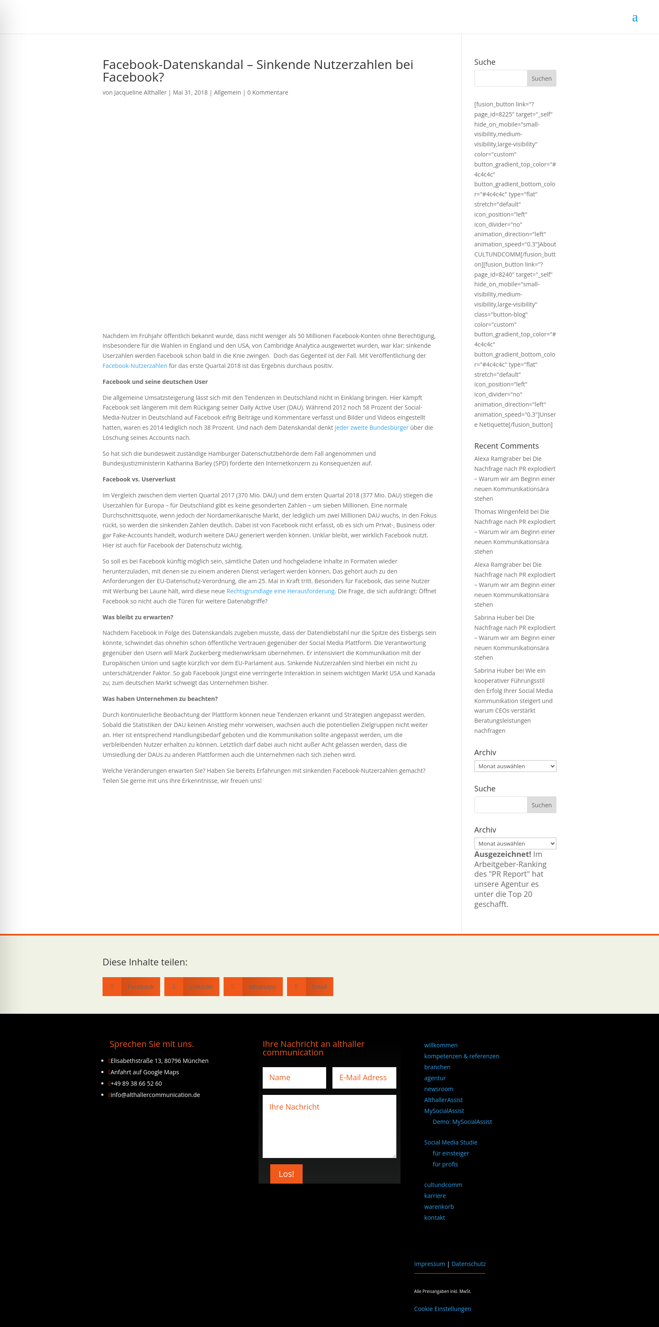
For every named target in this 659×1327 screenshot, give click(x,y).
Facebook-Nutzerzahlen (135, 366)
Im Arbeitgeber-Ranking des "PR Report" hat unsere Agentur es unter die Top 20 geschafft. (510, 879)
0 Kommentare (268, 92)
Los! (286, 1173)
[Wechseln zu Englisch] (428, 1239)
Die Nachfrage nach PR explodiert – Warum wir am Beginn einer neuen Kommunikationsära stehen (515, 478)
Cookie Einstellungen (443, 1309)
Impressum (429, 1264)
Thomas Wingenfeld (501, 511)
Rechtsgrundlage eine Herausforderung (281, 591)
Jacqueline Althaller (140, 92)
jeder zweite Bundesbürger (372, 427)
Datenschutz (468, 1264)
